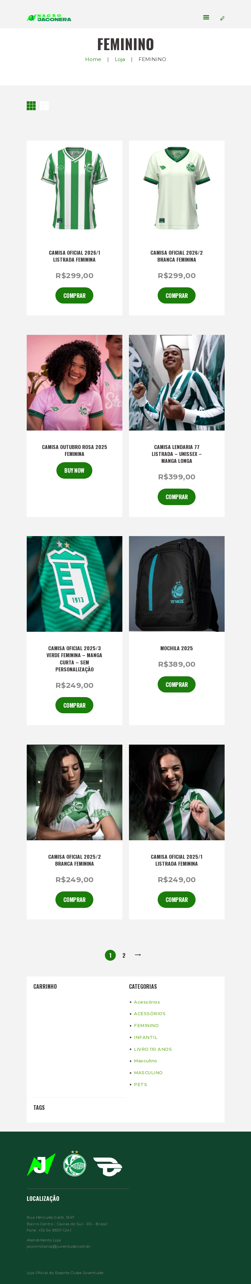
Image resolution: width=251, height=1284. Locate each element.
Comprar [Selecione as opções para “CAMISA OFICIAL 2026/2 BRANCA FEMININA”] (177, 295)
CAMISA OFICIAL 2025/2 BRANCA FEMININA (74, 860)
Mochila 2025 (176, 648)
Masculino (145, 1060)
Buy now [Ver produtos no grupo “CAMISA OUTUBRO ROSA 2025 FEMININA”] (74, 470)
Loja (120, 59)
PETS (140, 1084)
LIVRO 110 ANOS (153, 1049)
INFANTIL (145, 1037)
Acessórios (147, 1002)
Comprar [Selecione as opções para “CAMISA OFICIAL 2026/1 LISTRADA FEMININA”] (74, 295)
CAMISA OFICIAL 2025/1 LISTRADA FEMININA (177, 860)
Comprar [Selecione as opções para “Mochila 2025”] (177, 684)
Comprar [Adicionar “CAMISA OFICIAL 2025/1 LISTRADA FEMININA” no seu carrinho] (177, 899)
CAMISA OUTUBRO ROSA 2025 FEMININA (74, 450)
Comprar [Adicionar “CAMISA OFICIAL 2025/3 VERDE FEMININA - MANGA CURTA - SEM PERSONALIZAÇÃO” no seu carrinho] (74, 705)
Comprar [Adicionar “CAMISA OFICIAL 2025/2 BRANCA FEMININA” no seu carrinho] (74, 899)
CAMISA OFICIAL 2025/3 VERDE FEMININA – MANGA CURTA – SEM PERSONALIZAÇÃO (74, 658)
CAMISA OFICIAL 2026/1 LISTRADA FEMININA (74, 256)
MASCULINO (148, 1072)
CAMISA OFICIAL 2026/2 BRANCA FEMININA (176, 256)
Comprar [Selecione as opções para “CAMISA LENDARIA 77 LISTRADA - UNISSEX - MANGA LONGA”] (177, 497)
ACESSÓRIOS (150, 1013)
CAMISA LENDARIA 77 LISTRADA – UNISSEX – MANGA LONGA (177, 453)
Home (93, 59)
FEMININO (146, 1025)
